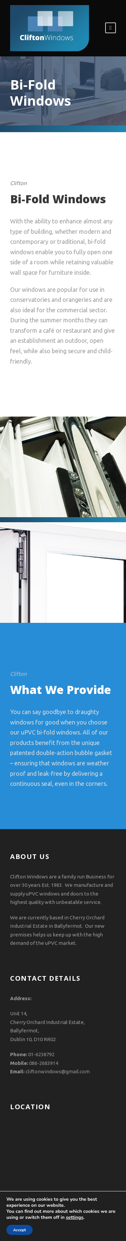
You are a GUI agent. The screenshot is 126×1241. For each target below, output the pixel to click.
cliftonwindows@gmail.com (58, 1071)
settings (74, 1218)
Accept (19, 1230)
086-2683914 (43, 1063)
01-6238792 (41, 1054)
